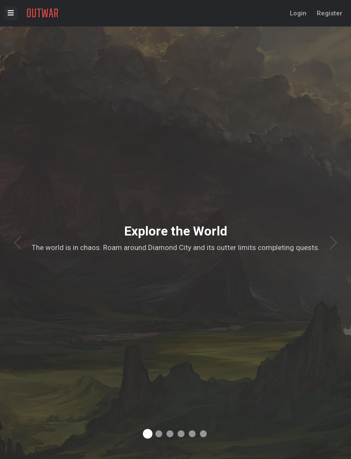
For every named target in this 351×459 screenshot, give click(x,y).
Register (329, 13)
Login (298, 13)
